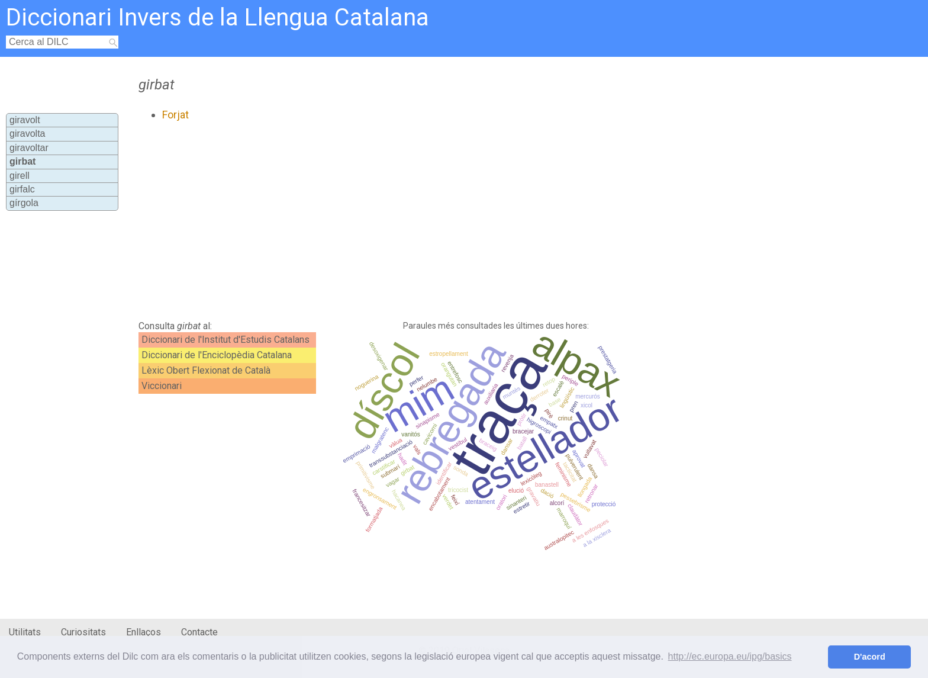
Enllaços (143, 632)
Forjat (175, 114)
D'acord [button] (869, 656)
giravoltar (29, 148)
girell (19, 176)
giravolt (24, 120)
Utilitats (25, 632)
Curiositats (83, 632)
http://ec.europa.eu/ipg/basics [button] (730, 656)
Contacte (199, 632)
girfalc (22, 189)
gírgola (23, 203)
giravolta (27, 133)
